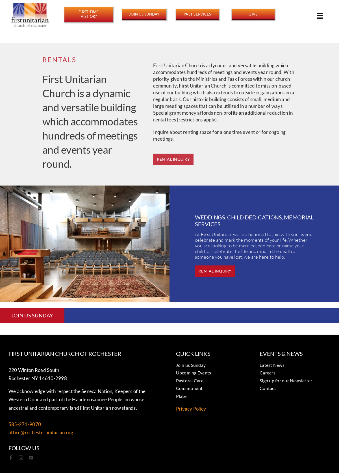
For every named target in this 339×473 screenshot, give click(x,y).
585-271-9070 (24, 424)
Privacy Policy (191, 409)
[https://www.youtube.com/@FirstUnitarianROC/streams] (197, 14)
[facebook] (10, 457)
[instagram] (21, 457)
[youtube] (31, 457)
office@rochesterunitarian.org (40, 432)
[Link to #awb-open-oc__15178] (320, 16)
